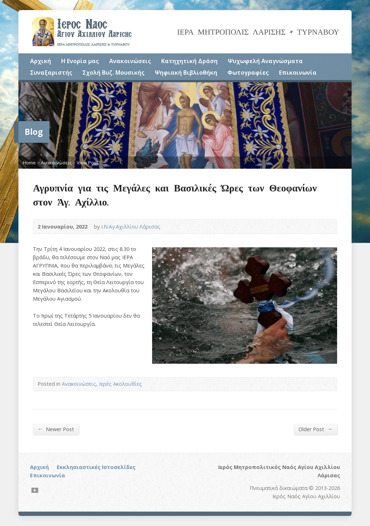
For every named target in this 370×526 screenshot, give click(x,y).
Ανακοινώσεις (130, 61)
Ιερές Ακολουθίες (120, 383)
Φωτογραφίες (248, 72)
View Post (87, 162)
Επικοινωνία (298, 72)
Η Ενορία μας (80, 61)
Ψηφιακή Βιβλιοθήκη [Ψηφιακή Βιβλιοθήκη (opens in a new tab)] (186, 72)
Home (29, 162)
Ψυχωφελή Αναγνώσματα (265, 61)
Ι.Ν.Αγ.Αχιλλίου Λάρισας (130, 226)
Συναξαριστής (51, 72)
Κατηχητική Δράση (189, 61)
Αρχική (40, 61)
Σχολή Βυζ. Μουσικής (113, 72)
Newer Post (56, 429)
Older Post (315, 429)
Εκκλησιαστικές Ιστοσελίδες (96, 467)
